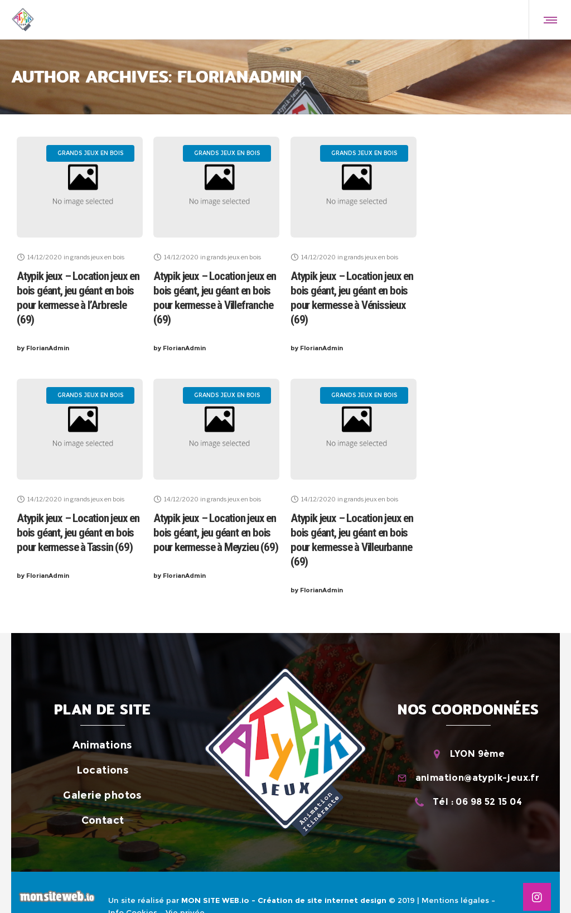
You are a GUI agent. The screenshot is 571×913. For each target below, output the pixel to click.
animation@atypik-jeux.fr (477, 777)
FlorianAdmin (43, 348)
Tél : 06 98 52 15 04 (477, 801)
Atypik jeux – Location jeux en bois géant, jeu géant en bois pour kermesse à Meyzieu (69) (215, 532)
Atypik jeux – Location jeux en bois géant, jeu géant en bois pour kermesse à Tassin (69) (78, 532)
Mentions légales (455, 900)
